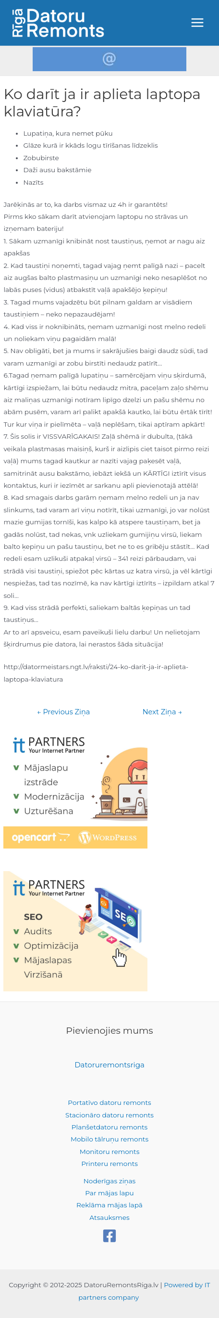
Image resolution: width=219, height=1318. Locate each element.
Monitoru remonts (110, 1151)
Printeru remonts (109, 1163)
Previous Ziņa (63, 712)
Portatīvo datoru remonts (109, 1102)
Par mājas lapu (109, 1193)
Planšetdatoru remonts (110, 1127)
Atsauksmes (109, 1217)
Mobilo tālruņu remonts (109, 1139)
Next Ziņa (162, 712)
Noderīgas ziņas (110, 1181)
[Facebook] (109, 1236)
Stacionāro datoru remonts (109, 1115)
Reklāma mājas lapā (109, 1205)
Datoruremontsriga (109, 1064)
